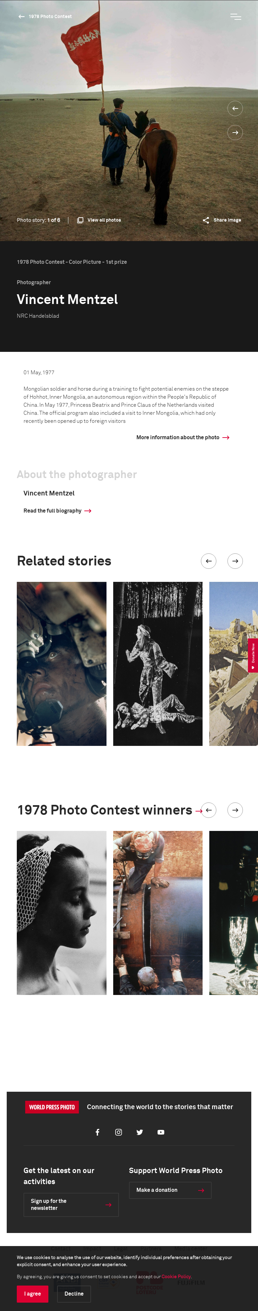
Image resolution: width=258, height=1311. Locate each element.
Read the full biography (52, 511)
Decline (74, 1294)
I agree (32, 1294)
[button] (208, 561)
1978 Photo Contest (50, 16)
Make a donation (156, 1190)
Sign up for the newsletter (49, 1205)
